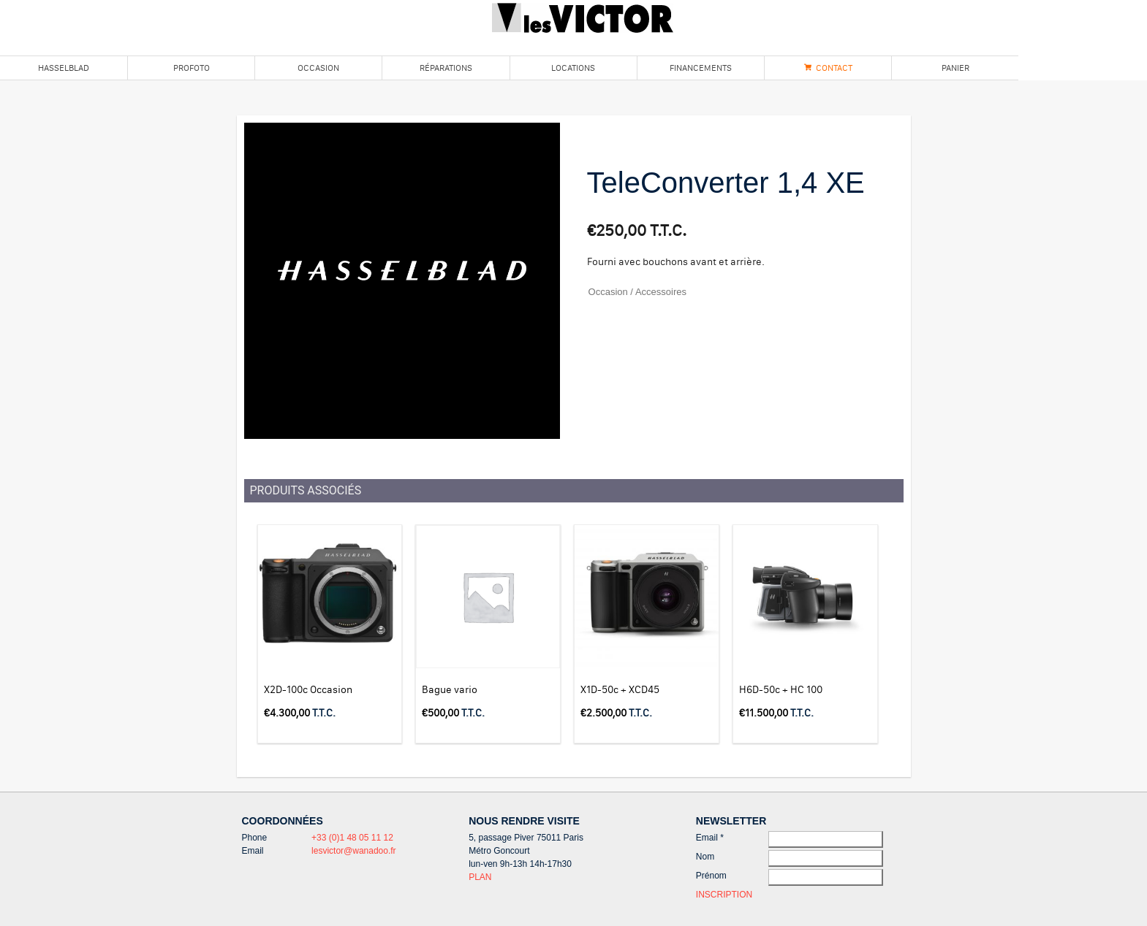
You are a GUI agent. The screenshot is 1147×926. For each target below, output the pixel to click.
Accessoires (660, 291)
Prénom (711, 875)
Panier (955, 67)
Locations (573, 67)
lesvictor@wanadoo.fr (353, 851)
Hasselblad (63, 67)
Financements (701, 67)
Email (710, 838)
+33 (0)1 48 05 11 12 (352, 838)
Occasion (318, 67)
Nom (705, 857)
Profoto (191, 67)
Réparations (446, 67)
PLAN (480, 877)
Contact (834, 67)
